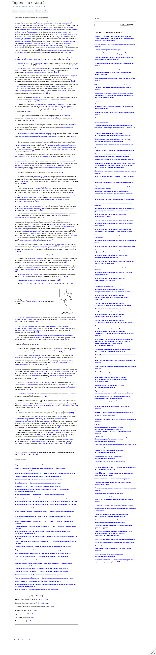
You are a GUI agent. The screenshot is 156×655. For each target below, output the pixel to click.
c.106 (38, 610)
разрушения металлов (60, 441)
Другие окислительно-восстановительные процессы (111, 84)
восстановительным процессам (37, 431)
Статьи (16, 11)
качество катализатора (43, 33)
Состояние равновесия (26, 327)
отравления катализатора (50, 47)
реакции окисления (36, 172)
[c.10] (45, 226)
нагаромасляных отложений (37, 310)
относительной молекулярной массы (27, 171)
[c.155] (63, 180)
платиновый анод (52, 382)
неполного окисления (43, 43)
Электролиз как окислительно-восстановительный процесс (114, 539)
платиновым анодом (70, 380)
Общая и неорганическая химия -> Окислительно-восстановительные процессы (43, 509)
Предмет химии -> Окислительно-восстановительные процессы (38, 604)
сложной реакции (44, 183)
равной (51, 122)
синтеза (61, 425)
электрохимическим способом (25, 163)
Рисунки (24, 11)
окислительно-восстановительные (27, 328)
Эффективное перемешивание (32, 241)
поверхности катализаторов (25, 226)
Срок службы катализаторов (47, 50)
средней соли (70, 450)
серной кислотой (31, 230)
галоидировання (59, 431)
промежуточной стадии (32, 185)
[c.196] (73, 348)
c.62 (44, 617)
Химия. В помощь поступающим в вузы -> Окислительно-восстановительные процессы (46, 484)
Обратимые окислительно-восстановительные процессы (113, 182)
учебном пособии (26, 214)
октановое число (46, 249)
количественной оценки (29, 391)
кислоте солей (57, 371)
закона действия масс (45, 205)
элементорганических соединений (27, 47)
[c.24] (75, 271)
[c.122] (45, 416)
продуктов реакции (30, 393)
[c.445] (24, 144)
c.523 (44, 614)
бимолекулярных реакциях (68, 97)
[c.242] (69, 163)
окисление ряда (21, 38)
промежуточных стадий (26, 92)
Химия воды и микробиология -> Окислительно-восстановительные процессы (43, 571)
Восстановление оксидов (38, 339)
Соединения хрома (25, 67)
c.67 (51, 617)
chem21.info (20, 654)
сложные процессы (22, 131)
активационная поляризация (25, 156)
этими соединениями (63, 43)
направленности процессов (46, 391)
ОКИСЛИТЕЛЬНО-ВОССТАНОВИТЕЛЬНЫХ (45, 292)
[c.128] (61, 249)
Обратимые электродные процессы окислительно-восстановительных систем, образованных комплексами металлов (113, 194)
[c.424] (39, 106)
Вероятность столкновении (24, 95)
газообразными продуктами (44, 445)
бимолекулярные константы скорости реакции (40, 414)
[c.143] (37, 465)
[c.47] (66, 447)
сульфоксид (55, 411)
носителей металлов (39, 25)
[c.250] (23, 201)
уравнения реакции (68, 359)
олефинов (68, 235)
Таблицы (32, 11)
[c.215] (18, 465)
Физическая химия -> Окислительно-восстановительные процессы (39, 487)
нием (26, 208)
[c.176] (44, 353)
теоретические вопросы (56, 214)
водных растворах (70, 395)
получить (28, 452)
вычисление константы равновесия (46, 59)
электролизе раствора (52, 380)
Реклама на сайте (28, 654)
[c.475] (70, 454)
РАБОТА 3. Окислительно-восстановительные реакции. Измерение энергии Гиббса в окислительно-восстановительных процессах (113, 439)
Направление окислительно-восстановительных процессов (114, 160)
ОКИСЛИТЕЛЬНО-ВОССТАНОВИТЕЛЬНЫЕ (34, 289)
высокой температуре (23, 339)
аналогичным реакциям (40, 452)
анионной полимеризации (60, 131)
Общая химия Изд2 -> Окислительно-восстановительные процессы (39, 596)
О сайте (39, 11)
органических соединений (45, 38)
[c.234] (58, 77)
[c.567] (33, 70)
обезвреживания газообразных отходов (46, 22)
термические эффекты (36, 267)
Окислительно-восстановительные (30, 264)
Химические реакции (62, 92)
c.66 (47, 617)
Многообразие (24, 352)
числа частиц (64, 95)
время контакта (29, 33)
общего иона (67, 371)
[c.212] (75, 86)
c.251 (36, 624)
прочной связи (53, 336)
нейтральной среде (45, 257)
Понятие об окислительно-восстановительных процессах (113, 412)
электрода (27, 153)
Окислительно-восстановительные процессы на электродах (114, 246)
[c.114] (48, 373)
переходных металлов (63, 223)
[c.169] (38, 330)
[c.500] (50, 54)
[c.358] (18, 63)
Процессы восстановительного (104, 416)
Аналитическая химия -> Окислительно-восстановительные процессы (40, 522)
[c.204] (67, 361)
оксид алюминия (40, 29)
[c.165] (53, 264)
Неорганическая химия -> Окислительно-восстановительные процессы (40, 505)
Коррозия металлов (25, 275)
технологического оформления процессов (35, 429)
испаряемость (35, 249)
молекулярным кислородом (48, 276)
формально (41, 361)
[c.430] (49, 405)
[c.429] (33, 158)
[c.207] (41, 176)
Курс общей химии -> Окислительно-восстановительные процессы (39, 494)
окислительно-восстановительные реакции (58, 253)
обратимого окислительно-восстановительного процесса (34, 61)
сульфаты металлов (22, 373)
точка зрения (38, 102)
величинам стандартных (31, 115)
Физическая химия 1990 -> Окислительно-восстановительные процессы (41, 490)
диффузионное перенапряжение (64, 156)
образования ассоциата (23, 413)
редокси (48, 140)
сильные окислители (42, 67)
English (47, 11)
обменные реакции (22, 454)
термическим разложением (49, 163)
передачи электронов (23, 359)
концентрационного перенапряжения (59, 153)
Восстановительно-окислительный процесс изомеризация (113, 69)
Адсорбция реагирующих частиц (29, 138)
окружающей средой (51, 443)
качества (34, 242)
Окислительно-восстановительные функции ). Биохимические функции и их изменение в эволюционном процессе (113, 334)
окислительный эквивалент (25, 174)
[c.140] (60, 289)
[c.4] (25, 438)
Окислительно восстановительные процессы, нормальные (114, 199)
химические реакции (38, 278)
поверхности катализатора (24, 45)
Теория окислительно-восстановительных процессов (112, 479)
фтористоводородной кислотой (59, 233)
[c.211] (39, 398)
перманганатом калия (52, 172)
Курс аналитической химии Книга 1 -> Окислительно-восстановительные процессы (45, 561)
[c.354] (44, 117)
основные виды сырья (34, 427)
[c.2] (50, 219)
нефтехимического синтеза (52, 427)
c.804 (48, 614)
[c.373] (33, 190)
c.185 (34, 628)
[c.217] (25, 465)
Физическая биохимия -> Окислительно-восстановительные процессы (40, 589)
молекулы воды (26, 382)
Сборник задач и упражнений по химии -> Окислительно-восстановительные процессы (46, 475)
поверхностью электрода (48, 138)
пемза (32, 29)
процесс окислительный (51, 196)
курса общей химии (36, 215)
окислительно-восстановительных (37, 77)
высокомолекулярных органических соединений (45, 42)
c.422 (55, 621)
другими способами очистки (39, 52)
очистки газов (32, 49)
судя (20, 115)
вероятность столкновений (38, 97)
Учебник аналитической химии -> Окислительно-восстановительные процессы (43, 582)
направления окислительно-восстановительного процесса (42, 112)
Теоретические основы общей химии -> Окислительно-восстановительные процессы (45, 592)
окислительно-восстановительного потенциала (51, 110)
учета (32, 142)
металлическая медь (22, 386)
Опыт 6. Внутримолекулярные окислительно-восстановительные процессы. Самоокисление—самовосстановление (110, 380)
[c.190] (25, 280)
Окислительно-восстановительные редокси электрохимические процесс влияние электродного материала (111, 297)
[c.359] (38, 341)
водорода (19, 50)
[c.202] (73, 292)
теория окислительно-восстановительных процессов (50, 142)
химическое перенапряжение (67, 154)
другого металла (56, 377)
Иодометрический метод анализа (29, 284)
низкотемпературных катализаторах (27, 36)
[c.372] (49, 99)
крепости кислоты (39, 366)
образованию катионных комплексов (45, 255)
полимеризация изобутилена (37, 364)
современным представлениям (40, 104)
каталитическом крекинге (55, 76)
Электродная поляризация (27, 402)
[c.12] (31, 465)
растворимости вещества (40, 346)
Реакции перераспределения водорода (31, 74)
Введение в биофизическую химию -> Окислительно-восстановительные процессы (44, 567)
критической (33, 235)
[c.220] (74, 422)
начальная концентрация (29, 31)
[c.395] (67, 285)
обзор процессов (41, 425)
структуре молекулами (23, 76)
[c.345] (33, 126)
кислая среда (20, 255)
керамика (19, 29)
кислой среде (64, 172)
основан (43, 284)
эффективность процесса (59, 29)
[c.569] (24, 260)
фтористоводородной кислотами (26, 239)
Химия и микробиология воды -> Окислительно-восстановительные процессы (43, 574)
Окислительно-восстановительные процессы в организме (113, 220)
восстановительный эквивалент (64, 174)
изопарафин (20, 246)
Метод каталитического (26, 22)
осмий (25, 27)
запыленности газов (69, 31)
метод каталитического (59, 52)
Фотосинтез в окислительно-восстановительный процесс (113, 505)
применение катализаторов (54, 45)
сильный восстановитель (31, 336)
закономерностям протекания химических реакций (38, 217)
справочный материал (23, 215)
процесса (29, 189)
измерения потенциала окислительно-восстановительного (56, 344)
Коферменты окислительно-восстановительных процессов (114, 150)
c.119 (42, 610)
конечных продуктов (43, 242)
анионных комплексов (25, 257)
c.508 (40, 614)
